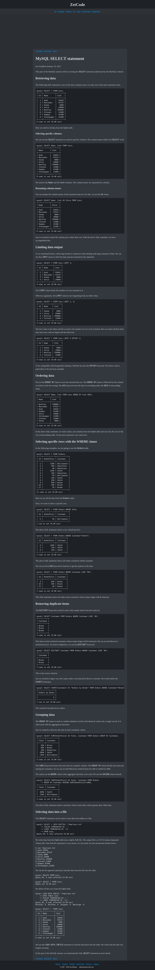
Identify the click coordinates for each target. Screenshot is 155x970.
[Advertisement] (77, 31)
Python (68, 11)
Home (57, 964)
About (96, 964)
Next (55, 51)
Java (78, 11)
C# (74, 11)
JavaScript (86, 11)
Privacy (89, 964)
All (55, 11)
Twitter (65, 964)
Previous (47, 51)
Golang (61, 11)
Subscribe (96, 11)
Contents (39, 51)
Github (72, 964)
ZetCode (77, 4)
